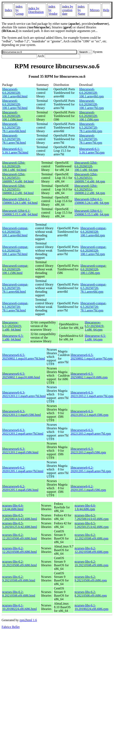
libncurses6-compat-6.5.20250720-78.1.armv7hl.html (15, 307)
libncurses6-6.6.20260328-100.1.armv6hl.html (15, 92)
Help (106, 10)
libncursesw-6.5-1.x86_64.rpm (95, 337)
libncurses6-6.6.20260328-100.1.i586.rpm (89, 116)
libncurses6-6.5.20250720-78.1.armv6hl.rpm (90, 127)
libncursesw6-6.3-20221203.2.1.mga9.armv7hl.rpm (91, 394)
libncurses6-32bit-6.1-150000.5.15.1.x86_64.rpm (91, 212)
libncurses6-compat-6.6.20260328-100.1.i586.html (15, 269)
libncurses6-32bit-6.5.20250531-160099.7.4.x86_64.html (18, 178)
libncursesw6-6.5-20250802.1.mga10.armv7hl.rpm (91, 356)
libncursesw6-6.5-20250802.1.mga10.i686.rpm (89, 375)
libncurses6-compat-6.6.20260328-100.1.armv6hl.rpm (93, 231)
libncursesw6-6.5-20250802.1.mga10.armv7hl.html (23, 356)
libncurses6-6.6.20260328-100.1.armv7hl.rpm (91, 104)
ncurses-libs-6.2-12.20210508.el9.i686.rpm (91, 536)
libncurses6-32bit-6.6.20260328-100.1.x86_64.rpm (86, 166)
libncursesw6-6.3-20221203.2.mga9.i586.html (20, 450)
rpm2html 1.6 (28, 620)
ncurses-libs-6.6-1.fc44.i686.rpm (85, 507)
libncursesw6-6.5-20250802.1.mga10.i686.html (21, 375)
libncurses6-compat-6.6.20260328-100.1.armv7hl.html (15, 250)
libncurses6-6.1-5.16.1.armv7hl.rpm (92, 150)
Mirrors (95, 10)
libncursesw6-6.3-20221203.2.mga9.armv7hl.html (22, 431)
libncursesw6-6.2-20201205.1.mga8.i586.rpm (88, 488)
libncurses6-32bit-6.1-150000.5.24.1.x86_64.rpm (91, 200)
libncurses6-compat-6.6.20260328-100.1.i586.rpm (93, 269)
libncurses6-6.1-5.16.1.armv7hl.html (15, 150)
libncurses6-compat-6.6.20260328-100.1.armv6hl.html (15, 231)
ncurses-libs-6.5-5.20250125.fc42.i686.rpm (91, 525)
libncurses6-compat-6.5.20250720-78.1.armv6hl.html (15, 288)
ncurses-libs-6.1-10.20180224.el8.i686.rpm (91, 607)
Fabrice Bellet (11, 627)
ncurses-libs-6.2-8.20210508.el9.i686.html (18, 593)
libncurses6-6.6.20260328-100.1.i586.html (12, 116)
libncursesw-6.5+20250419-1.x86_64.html (12, 326)
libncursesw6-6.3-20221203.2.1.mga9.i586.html (21, 413)
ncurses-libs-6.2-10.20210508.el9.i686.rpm (91, 563)
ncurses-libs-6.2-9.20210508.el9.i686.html (18, 578)
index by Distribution (36, 10)
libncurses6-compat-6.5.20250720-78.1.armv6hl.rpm (93, 288)
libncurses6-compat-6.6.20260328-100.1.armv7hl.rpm (93, 250)
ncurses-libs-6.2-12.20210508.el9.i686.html (19, 536)
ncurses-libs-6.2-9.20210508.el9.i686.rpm (90, 578)
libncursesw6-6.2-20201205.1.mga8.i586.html (20, 488)
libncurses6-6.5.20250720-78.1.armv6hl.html (14, 127)
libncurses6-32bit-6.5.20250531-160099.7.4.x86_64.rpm (89, 178)
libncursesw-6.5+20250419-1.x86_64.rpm (94, 326)
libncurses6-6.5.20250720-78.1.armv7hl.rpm (90, 139)
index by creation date (67, 10)
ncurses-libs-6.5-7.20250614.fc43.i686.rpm (91, 517)
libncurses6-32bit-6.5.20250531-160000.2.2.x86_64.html (18, 189)
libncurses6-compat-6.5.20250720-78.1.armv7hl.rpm (93, 307)
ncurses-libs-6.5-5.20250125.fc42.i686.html (19, 525)
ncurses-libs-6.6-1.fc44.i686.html (13, 507)
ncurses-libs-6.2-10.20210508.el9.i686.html (19, 563)
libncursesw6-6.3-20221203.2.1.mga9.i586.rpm (89, 413)
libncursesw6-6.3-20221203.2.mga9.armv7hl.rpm (90, 431)
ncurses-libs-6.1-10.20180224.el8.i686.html (19, 607)
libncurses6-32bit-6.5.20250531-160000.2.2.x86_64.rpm (89, 189)
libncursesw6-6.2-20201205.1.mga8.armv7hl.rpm (90, 469)
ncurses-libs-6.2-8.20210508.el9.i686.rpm (90, 593)
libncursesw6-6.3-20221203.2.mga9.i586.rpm (88, 450)
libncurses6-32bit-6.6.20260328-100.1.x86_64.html (14, 166)
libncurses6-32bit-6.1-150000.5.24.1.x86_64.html (20, 200)
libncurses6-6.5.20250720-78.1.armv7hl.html (14, 139)
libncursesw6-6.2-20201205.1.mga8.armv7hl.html (22, 469)
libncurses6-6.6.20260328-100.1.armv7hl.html (15, 104)
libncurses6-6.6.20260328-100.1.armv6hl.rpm (91, 92)
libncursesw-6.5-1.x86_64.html (13, 337)
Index (8, 10)
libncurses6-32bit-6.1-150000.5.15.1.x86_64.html (20, 212)
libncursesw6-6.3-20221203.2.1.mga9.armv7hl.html (24, 394)
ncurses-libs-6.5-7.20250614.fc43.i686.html (19, 517)
